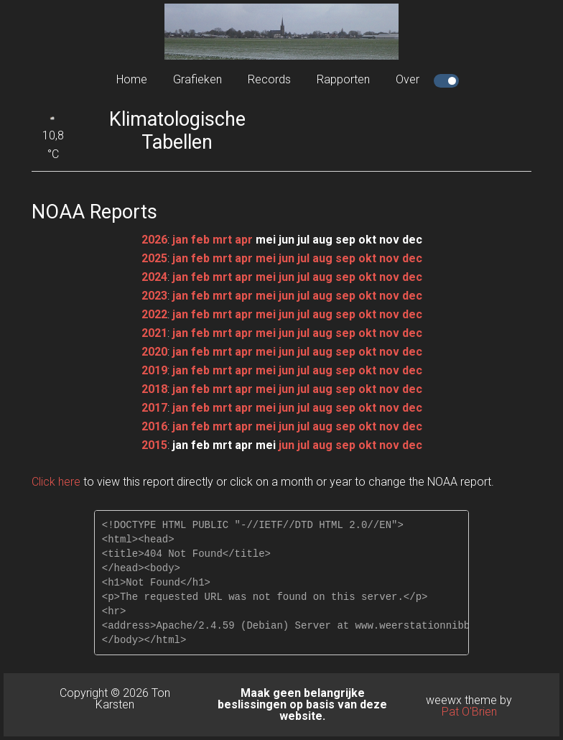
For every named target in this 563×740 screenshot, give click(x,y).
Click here (56, 482)
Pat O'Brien (469, 711)
